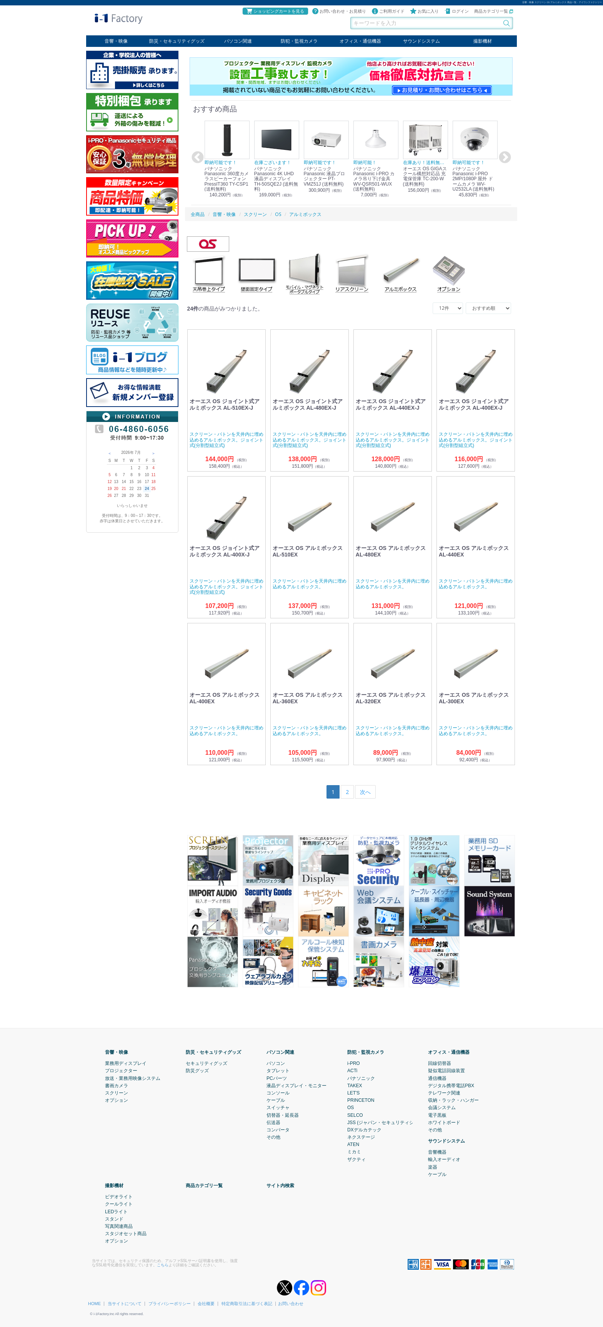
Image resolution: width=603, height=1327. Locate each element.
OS (350, 1107)
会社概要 (206, 1303)
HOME (94, 1303)
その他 (273, 1137)
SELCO (355, 1115)
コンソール (278, 1093)
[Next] (365, 792)
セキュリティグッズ (206, 1063)
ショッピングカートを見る (275, 11)
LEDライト (116, 1211)
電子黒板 (437, 1115)
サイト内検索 (280, 1185)
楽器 (432, 1166)
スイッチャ (278, 1107)
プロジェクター (121, 1070)
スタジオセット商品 (126, 1233)
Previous (196, 157)
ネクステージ (361, 1137)
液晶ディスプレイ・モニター (296, 1085)
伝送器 (273, 1122)
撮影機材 (482, 41)
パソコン (276, 1063)
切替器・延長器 (283, 1115)
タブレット (278, 1070)
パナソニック (361, 1078)
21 (124, 489)
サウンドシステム (421, 41)
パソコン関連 (238, 41)
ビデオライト (119, 1196)
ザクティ (356, 1159)
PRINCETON (360, 1100)
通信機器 (437, 1078)
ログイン (456, 11)
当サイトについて (125, 1303)
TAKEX (354, 1085)
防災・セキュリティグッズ (177, 41)
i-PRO (353, 1063)
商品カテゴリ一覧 (493, 11)
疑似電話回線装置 (446, 1070)
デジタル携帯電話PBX (451, 1085)
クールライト (119, 1204)
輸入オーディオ (444, 1159)
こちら (162, 1264)
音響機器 (437, 1152)
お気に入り (424, 11)
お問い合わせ (290, 1303)
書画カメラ (116, 1085)
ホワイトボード (444, 1122)
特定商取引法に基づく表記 (247, 1303)
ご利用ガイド (388, 11)
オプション (116, 1100)
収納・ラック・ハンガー (453, 1100)
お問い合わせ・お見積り (339, 11)
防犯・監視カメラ (299, 41)
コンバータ (278, 1129)
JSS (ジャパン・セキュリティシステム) (388, 1122)
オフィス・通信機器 (360, 41)
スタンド (114, 1218)
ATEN (353, 1144)
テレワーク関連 (444, 1093)
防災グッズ (197, 1070)
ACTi (352, 1070)
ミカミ (354, 1151)
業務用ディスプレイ (126, 1063)
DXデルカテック (364, 1129)
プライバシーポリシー (169, 1303)
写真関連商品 (119, 1226)
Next (504, 157)
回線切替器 (439, 1063)
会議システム (442, 1107)
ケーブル (276, 1100)
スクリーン (116, 1093)
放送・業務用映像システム (132, 1078)
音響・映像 (116, 41)
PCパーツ (277, 1078)
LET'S (353, 1093)
